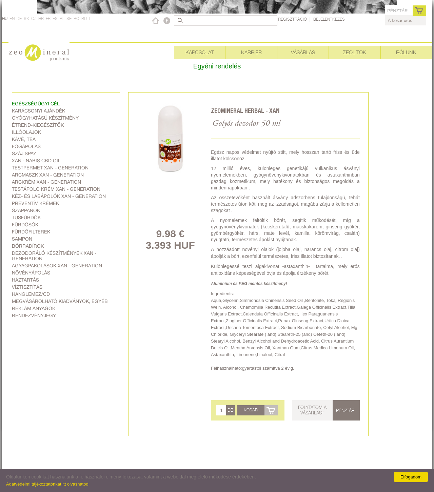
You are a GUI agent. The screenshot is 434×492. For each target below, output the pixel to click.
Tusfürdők (26, 217)
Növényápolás (31, 272)
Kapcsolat (199, 52)
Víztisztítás (27, 287)
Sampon (22, 239)
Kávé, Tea (24, 139)
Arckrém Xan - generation (46, 182)
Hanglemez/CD (31, 294)
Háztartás (25, 280)
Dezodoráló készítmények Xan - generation (54, 255)
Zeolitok (354, 52)
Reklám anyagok (33, 308)
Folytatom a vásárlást (312, 410)
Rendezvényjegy (34, 315)
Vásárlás (303, 52)
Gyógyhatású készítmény (45, 118)
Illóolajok (26, 132)
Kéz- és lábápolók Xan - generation (59, 196)
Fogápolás (26, 146)
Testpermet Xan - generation (50, 167)
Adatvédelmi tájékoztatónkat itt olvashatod (47, 484)
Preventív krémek (35, 203)
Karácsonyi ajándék (38, 111)
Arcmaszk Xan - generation (48, 175)
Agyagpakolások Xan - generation (57, 265)
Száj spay (24, 153)
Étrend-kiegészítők (38, 125)
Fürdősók (25, 224)
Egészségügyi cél (36, 103)
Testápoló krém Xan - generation (56, 189)
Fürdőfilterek (31, 231)
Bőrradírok (28, 246)
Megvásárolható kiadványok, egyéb (60, 301)
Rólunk (406, 52)
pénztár (397, 10)
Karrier (251, 52)
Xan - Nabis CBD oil (36, 160)
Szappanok (26, 210)
